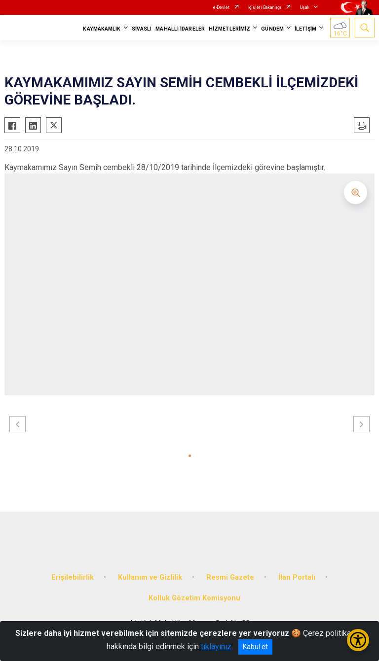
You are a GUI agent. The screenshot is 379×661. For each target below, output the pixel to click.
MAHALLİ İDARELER (180, 29)
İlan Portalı (296, 577)
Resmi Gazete (230, 577)
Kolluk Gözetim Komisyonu (194, 598)
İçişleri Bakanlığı (264, 7)
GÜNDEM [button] (272, 29)
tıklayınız (216, 646)
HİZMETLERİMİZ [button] (229, 29)
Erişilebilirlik (72, 577)
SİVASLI (142, 29)
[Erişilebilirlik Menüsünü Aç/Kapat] (358, 640)
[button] (190, 455)
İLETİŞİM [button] (305, 29)
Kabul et (255, 647)
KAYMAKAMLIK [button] (101, 29)
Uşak (304, 7)
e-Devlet (221, 7)
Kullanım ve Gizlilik (150, 577)
